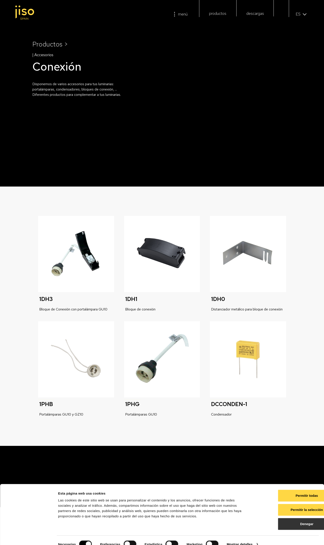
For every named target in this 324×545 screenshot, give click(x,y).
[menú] (174, 14)
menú (183, 14)
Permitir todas (287, 487)
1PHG (132, 404)
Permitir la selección (287, 502)
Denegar (287, 516)
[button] (281, 14)
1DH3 (46, 299)
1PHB (46, 404)
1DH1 (131, 299)
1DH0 (218, 299)
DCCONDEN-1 (229, 404)
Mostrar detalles (240, 536)
